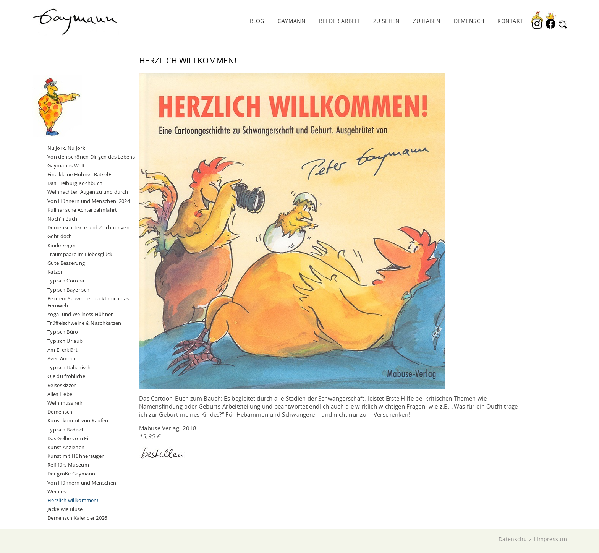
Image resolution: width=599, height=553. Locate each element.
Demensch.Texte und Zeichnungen (88, 227)
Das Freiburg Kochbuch (74, 183)
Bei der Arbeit (339, 20)
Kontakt (510, 20)
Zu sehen (386, 20)
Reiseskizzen (62, 385)
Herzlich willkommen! (72, 500)
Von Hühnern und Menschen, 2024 (88, 201)
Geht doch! (60, 236)
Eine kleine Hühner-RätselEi (79, 174)
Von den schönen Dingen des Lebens (91, 156)
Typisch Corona (65, 280)
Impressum (552, 539)
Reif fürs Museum (68, 464)
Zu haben (426, 20)
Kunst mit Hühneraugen (76, 455)
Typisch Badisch (66, 429)
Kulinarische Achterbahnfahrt (82, 209)
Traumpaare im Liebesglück (80, 254)
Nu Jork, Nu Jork (66, 147)
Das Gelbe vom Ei (67, 438)
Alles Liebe (59, 394)
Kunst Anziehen (65, 447)
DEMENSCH (469, 20)
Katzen (55, 271)
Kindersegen (62, 245)
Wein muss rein (65, 402)
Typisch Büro (62, 331)
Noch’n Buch (62, 218)
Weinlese (57, 491)
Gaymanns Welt (66, 165)
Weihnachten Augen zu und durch (87, 191)
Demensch (59, 411)
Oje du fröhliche (66, 376)
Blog (257, 20)
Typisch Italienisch (69, 367)
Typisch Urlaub (65, 340)
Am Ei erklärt (62, 349)
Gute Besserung (66, 262)
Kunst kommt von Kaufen (77, 420)
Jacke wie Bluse (65, 509)
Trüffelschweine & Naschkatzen (84, 322)
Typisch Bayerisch (68, 289)
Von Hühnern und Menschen (81, 482)
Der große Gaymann (71, 473)
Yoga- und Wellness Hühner (80, 314)
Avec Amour (61, 358)
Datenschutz (515, 539)
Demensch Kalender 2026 (77, 517)
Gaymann (292, 20)
